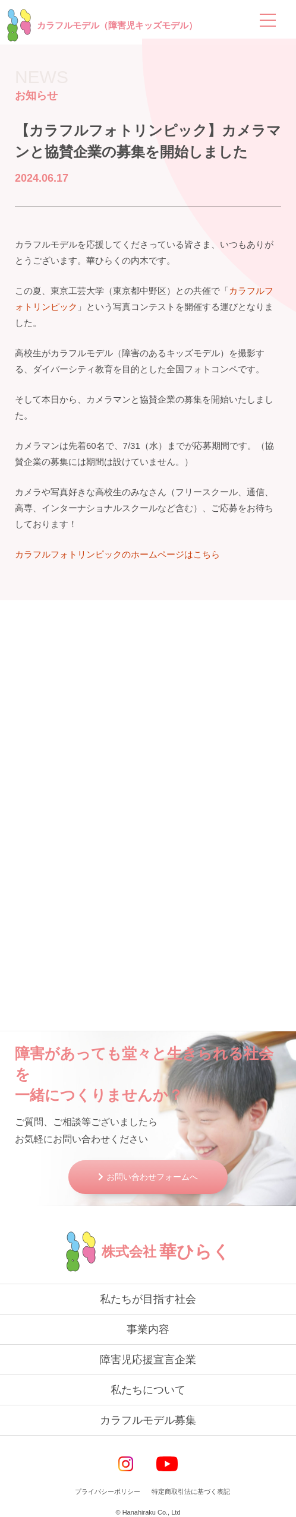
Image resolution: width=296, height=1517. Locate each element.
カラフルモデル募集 (148, 1420)
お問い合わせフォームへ (152, 1177)
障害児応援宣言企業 (148, 1360)
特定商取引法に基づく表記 (191, 1491)
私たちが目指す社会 (148, 1299)
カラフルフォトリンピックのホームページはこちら (117, 554)
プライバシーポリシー (107, 1491)
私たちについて (148, 1390)
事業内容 (148, 1329)
